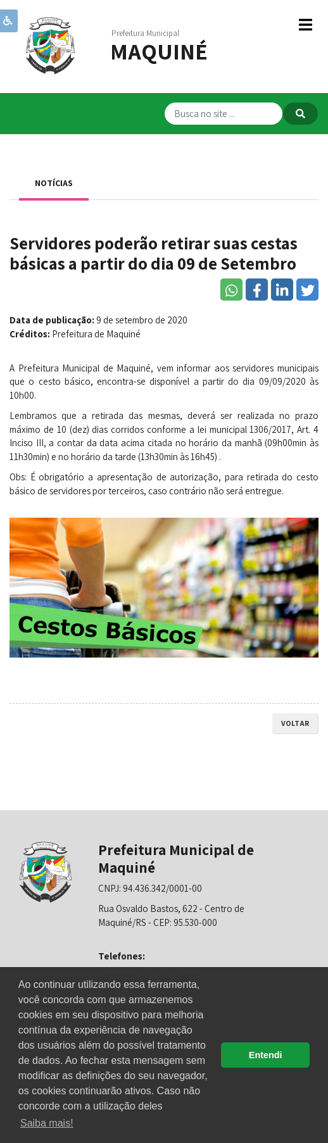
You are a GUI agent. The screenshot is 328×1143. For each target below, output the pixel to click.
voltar (295, 723)
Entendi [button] (265, 1055)
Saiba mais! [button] (46, 1123)
